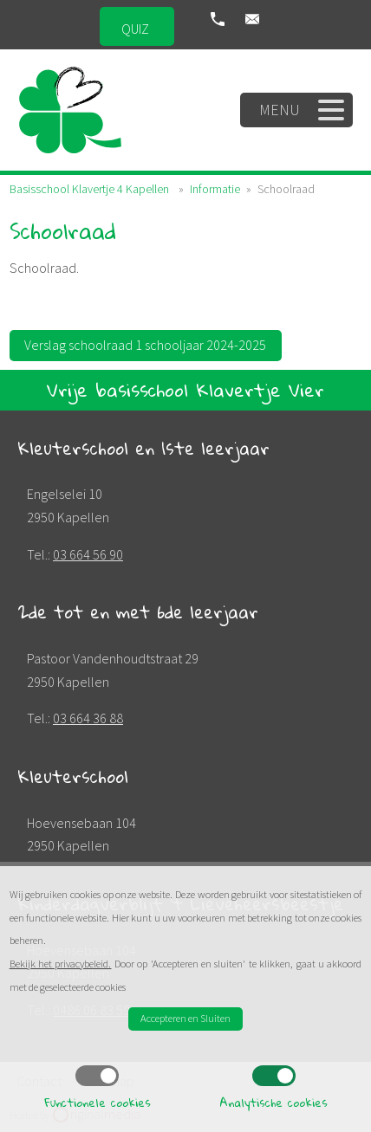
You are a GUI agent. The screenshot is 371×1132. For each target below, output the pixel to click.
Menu (302, 110)
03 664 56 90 (88, 554)
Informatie (215, 189)
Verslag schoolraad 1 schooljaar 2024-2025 (145, 344)
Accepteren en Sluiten (185, 1018)
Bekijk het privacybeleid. (61, 963)
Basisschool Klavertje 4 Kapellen (89, 189)
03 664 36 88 (88, 718)
